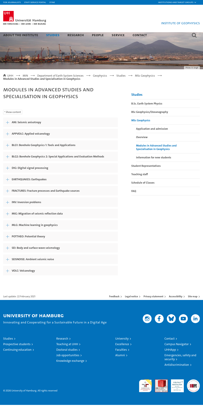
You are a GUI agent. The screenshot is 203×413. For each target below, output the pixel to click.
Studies (52, 34)
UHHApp (170, 358)
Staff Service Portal (35, 2)
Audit (158, 389)
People (98, 34)
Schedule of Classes (142, 190)
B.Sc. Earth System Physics (146, 111)
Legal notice (131, 304)
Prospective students (16, 352)
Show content (13, 120)
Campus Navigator (176, 352)
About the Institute (20, 34)
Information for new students (153, 165)
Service (118, 34)
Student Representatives (146, 174)
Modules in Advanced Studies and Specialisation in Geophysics (156, 155)
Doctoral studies (67, 358)
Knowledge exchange (70, 369)
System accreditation (193, 390)
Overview (142, 145)
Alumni (120, 363)
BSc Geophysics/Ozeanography (149, 120)
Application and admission (152, 137)
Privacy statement (153, 304)
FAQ (133, 199)
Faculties (121, 358)
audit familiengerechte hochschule (145, 392)
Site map (192, 304)
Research (75, 34)
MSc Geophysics (140, 128)
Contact (140, 34)
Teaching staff (139, 182)
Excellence (122, 352)
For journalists (12, 2)
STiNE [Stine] (52, 2)
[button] (177, 2)
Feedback (114, 304)
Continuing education (17, 358)
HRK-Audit (176, 389)
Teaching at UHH (67, 352)
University (122, 347)
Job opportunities (67, 363)
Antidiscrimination (176, 373)
